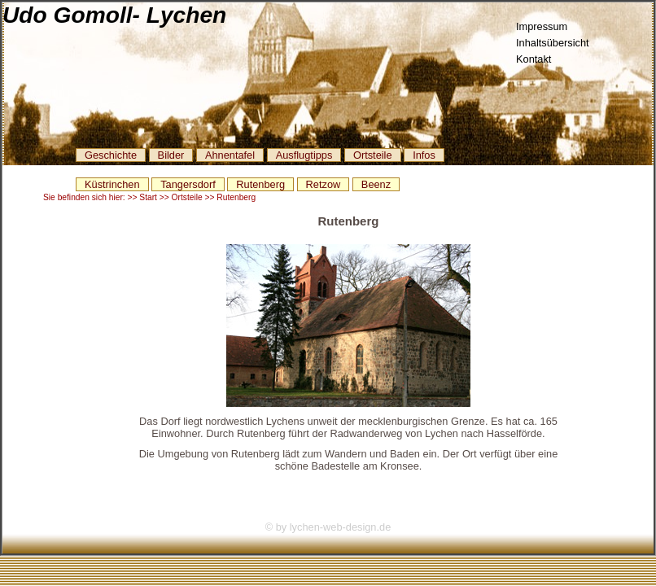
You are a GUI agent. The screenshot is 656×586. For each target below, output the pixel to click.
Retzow (323, 184)
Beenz (376, 184)
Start (148, 197)
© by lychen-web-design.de (328, 527)
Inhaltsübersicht (552, 43)
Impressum (541, 26)
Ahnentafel (230, 155)
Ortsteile (372, 155)
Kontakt (533, 59)
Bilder (171, 155)
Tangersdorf (188, 184)
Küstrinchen (112, 184)
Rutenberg (260, 184)
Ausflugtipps (304, 155)
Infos (424, 155)
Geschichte (111, 155)
